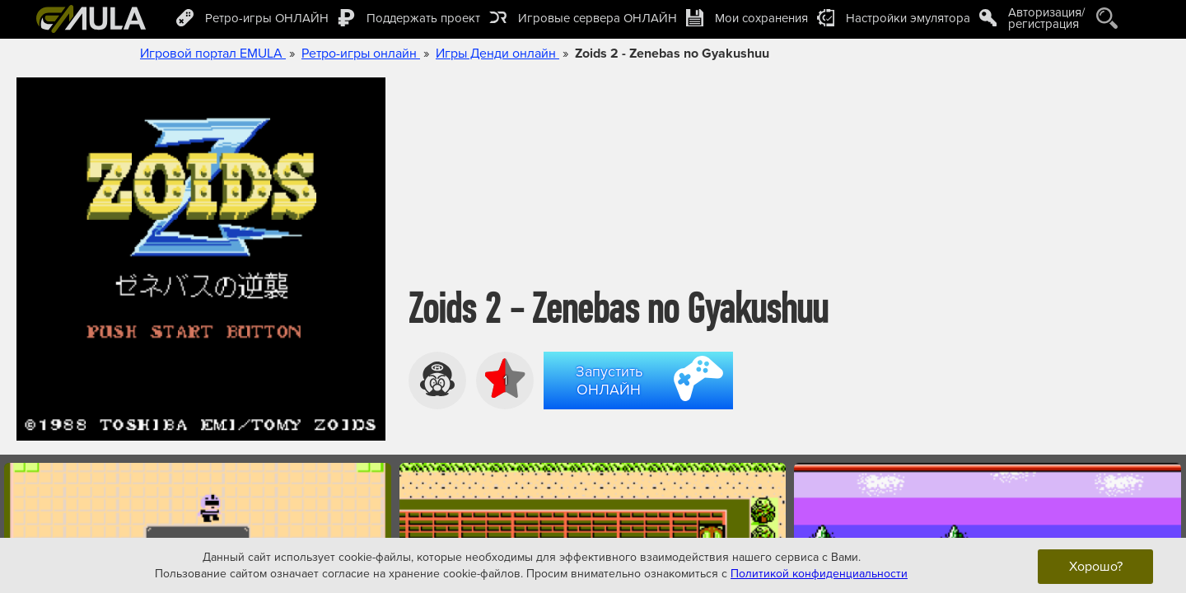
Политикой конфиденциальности (819, 573)
